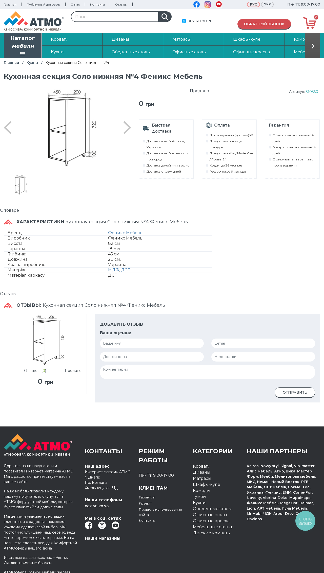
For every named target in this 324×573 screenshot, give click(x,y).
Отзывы (121, 4)
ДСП (126, 270)
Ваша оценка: (115, 332)
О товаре (9, 210)
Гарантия (148, 497)
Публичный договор (43, 4)
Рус (253, 4)
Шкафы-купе (206, 484)
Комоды (201, 490)
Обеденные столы (212, 508)
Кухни (32, 62)
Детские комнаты (212, 533)
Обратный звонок (264, 24)
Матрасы (202, 478)
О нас (75, 4)
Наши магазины (102, 538)
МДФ (113, 270)
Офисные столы (210, 514)
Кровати (202, 466)
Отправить (295, 392)
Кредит (147, 503)
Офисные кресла (211, 520)
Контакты (97, 4)
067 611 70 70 (200, 21)
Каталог (23, 46)
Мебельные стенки (213, 526)
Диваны (201, 472)
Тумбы (199, 496)
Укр (267, 4)
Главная (10, 4)
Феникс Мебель (125, 232)
